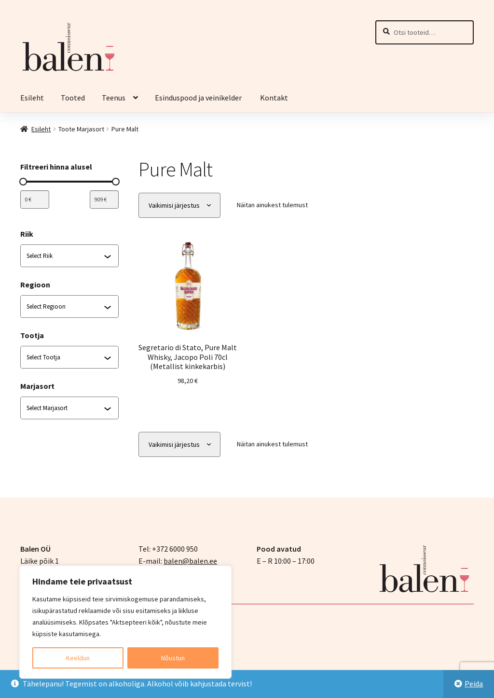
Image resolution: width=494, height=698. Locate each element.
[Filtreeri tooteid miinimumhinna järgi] (34, 199)
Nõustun (173, 658)
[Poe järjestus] (179, 205)
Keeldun (78, 658)
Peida (474, 683)
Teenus (113, 97)
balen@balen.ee (190, 561)
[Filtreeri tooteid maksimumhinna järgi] (104, 199)
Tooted (73, 97)
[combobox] (65, 256)
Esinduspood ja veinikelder (199, 97)
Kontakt (274, 97)
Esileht (32, 97)
